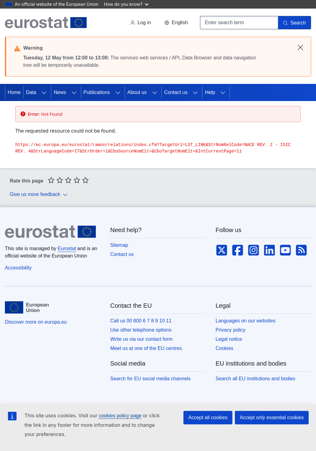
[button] (176, 22)
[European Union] (27, 307)
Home (14, 92)
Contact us (175, 92)
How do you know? (126, 4)
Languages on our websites (246, 320)
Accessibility (18, 267)
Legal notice (229, 339)
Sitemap (119, 245)
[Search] (294, 22)
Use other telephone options (140, 330)
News (60, 92)
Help (210, 92)
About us (137, 92)
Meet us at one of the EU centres (146, 348)
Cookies (224, 348)
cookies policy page (120, 415)
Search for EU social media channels (150, 378)
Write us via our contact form (141, 339)
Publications (97, 92)
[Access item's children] (44, 92)
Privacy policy (231, 330)
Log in (140, 22)
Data (31, 92)
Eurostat (67, 248)
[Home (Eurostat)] (46, 22)
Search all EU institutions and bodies (255, 378)
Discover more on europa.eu (36, 322)
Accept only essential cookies (272, 417)
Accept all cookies (208, 417)
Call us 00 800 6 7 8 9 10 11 (140, 320)
